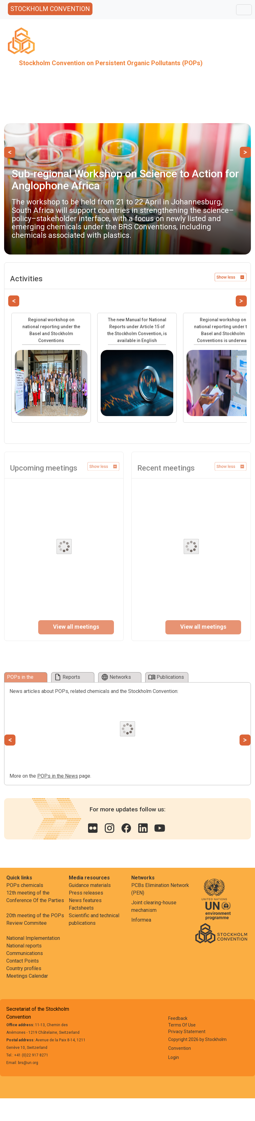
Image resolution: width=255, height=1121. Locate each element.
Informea (141, 920)
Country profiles (23, 968)
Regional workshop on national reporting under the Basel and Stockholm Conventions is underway (223, 330)
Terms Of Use (182, 1024)
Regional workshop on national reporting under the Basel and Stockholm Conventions (51, 330)
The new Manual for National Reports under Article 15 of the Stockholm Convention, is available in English (137, 330)
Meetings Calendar (27, 976)
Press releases (86, 893)
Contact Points (22, 961)
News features (85, 900)
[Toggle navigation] (244, 9)
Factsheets (81, 908)
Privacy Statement (186, 1031)
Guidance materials (90, 885)
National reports (24, 946)
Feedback (177, 1018)
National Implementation (33, 938)
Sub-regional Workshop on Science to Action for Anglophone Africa (125, 179)
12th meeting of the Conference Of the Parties (35, 896)
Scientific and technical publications (94, 919)
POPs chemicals (24, 885)
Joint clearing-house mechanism (153, 906)
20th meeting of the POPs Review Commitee (35, 919)
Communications (24, 953)
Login (173, 1057)
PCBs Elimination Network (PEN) (160, 889)
